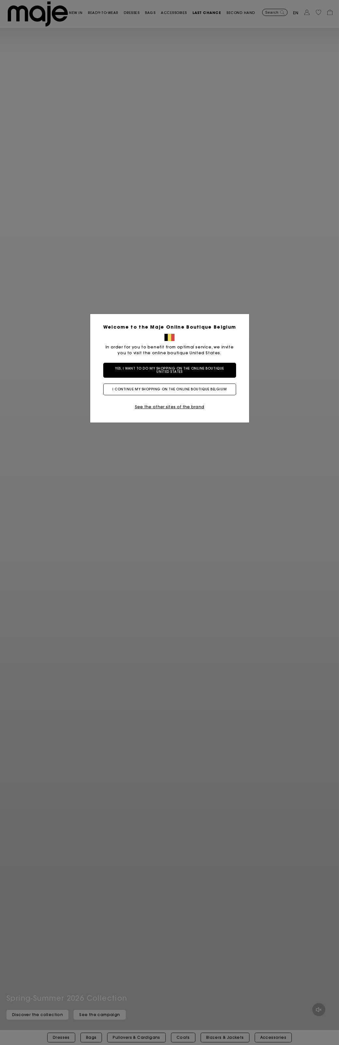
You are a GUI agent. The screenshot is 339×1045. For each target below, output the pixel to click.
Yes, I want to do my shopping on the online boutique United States (169, 370)
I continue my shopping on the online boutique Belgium (169, 389)
